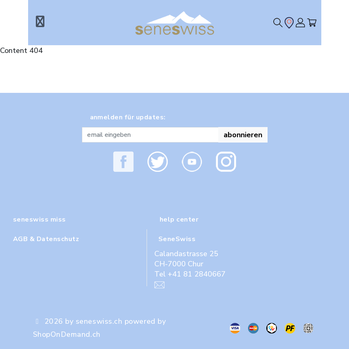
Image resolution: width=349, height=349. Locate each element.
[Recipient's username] (150, 135)
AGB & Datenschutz (46, 239)
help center (179, 219)
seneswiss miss (39, 219)
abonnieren (243, 135)
